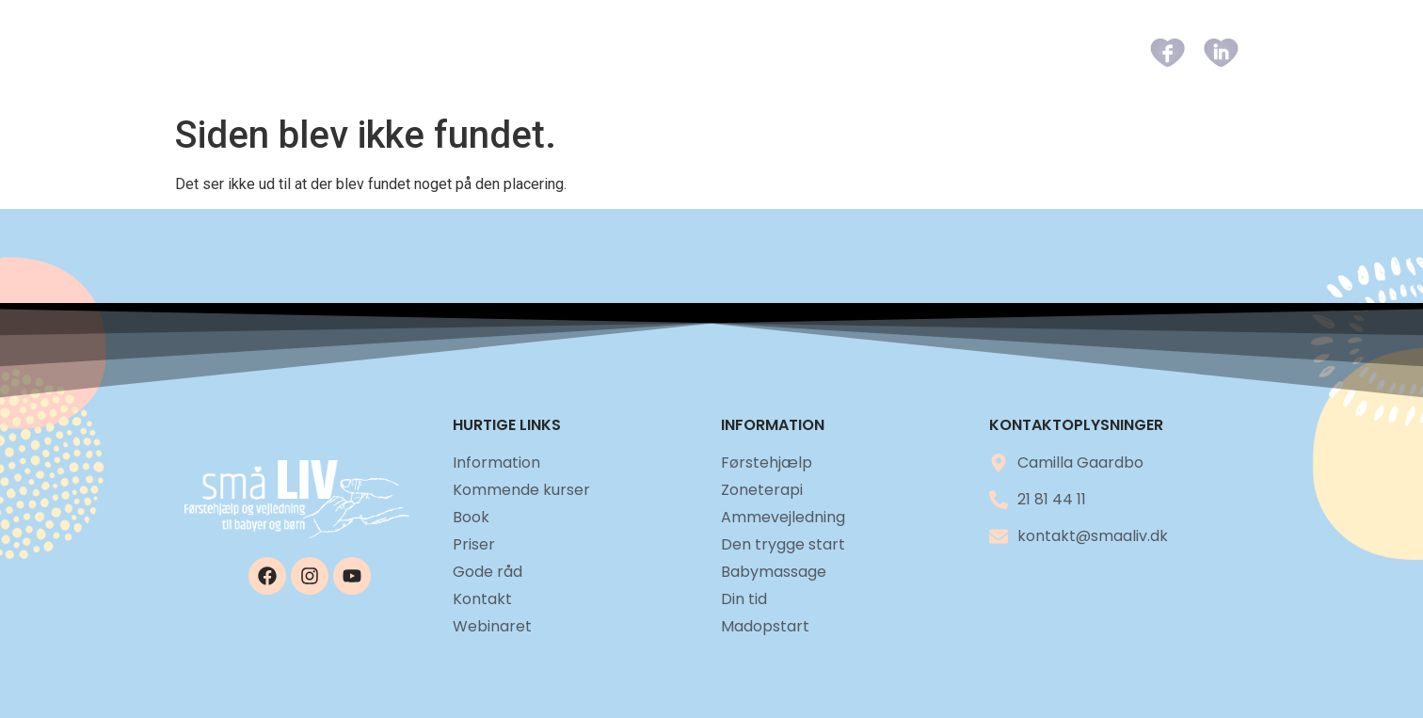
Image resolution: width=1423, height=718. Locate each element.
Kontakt (1059, 52)
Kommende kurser (679, 52)
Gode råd (960, 52)
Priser (870, 52)
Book (797, 52)
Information (524, 52)
